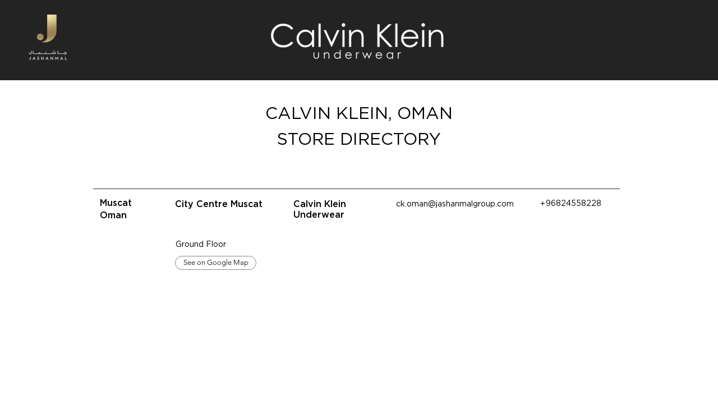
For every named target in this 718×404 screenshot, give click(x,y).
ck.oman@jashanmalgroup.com (455, 203)
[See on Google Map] (215, 263)
